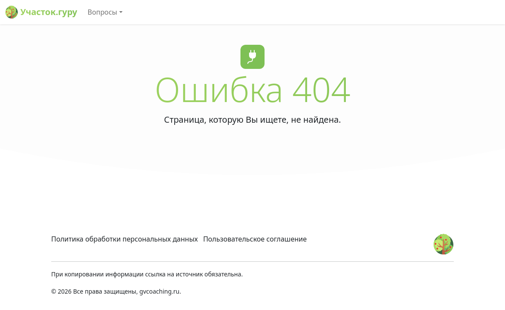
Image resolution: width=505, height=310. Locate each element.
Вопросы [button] (102, 12)
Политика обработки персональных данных (124, 239)
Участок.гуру (41, 12)
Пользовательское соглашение (255, 239)
